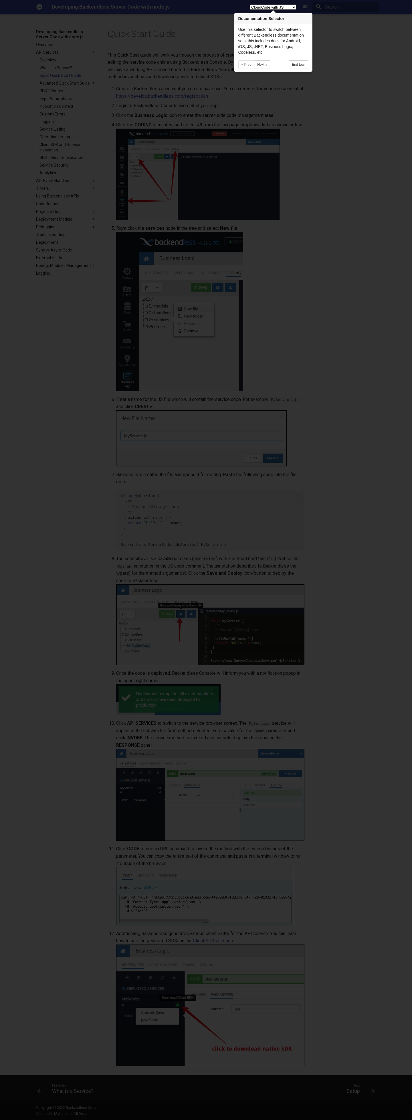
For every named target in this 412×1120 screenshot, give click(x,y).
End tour (298, 65)
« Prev (246, 65)
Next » (262, 65)
